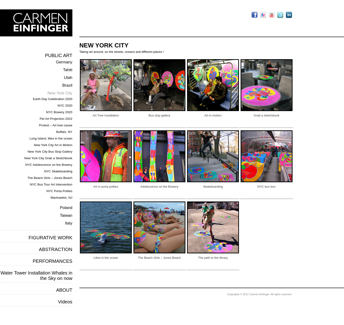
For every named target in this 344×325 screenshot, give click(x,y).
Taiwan (66, 215)
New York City (59, 93)
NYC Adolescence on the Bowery (48, 164)
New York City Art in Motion (53, 145)
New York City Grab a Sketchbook (48, 158)
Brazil (67, 85)
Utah (68, 77)
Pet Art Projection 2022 (56, 118)
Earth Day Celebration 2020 (52, 99)
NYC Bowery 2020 (59, 112)
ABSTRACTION (55, 249)
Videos (65, 301)
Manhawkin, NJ (61, 197)
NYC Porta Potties (59, 191)
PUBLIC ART (58, 55)
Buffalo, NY (64, 132)
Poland (66, 207)
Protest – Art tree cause (55, 125)
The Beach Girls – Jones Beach (49, 178)
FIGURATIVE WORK (50, 237)
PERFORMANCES (52, 261)
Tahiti (67, 70)
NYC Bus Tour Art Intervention (51, 184)
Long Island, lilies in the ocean (51, 138)
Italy (68, 223)
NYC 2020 (65, 105)
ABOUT (64, 290)
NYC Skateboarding (58, 171)
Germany (64, 62)
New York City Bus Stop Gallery (49, 151)
